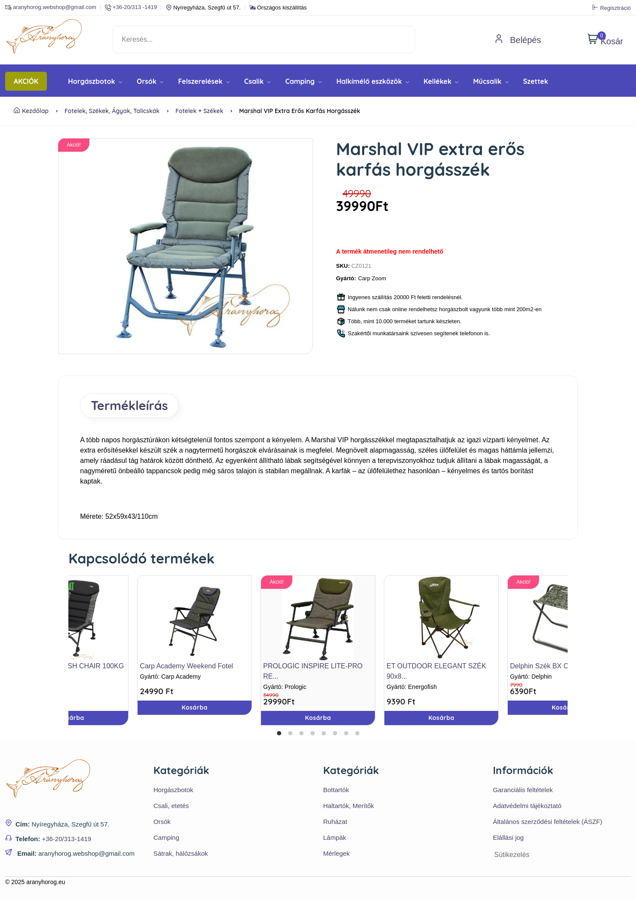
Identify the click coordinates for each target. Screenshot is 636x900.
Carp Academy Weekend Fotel (186, 666)
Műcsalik (490, 81)
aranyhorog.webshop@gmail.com (50, 7)
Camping (303, 81)
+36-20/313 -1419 (131, 7)
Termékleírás (129, 405)
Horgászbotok (95, 81)
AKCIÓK (26, 81)
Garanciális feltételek (523, 789)
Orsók (150, 81)
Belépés (518, 40)
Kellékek (441, 81)
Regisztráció (612, 8)
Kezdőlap (31, 111)
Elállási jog (508, 837)
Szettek (535, 81)
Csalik (257, 81)
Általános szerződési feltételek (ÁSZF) (547, 821)
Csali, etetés (171, 805)
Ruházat (335, 821)
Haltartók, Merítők (348, 805)
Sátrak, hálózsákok (181, 853)
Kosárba (318, 718)
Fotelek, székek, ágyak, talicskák (112, 111)
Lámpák (334, 837)
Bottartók (336, 789)
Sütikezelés (511, 854)
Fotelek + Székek (199, 111)
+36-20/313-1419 (66, 838)
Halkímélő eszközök (372, 81)
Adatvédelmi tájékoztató (527, 805)
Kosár (605, 40)
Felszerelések (204, 81)
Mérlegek (336, 853)
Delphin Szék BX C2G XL (549, 666)
